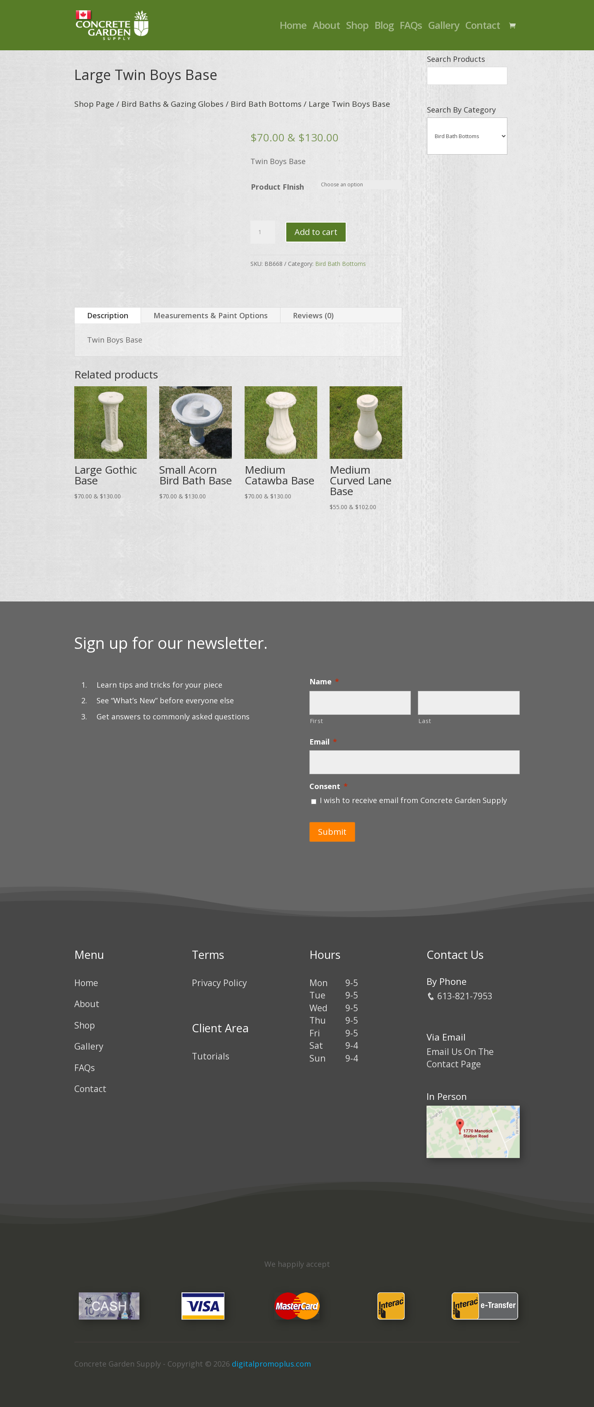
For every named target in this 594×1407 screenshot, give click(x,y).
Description (107, 315)
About (326, 27)
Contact (482, 27)
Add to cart (316, 231)
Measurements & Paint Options (210, 315)
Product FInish (277, 187)
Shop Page (94, 104)
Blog (384, 27)
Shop (357, 27)
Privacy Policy (219, 982)
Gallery (443, 27)
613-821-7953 (460, 995)
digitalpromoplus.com (271, 1363)
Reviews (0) (313, 315)
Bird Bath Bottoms (266, 104)
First (316, 720)
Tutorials (210, 1056)
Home (293, 27)
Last (424, 720)
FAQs (411, 27)
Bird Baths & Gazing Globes (172, 104)
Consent (328, 786)
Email (323, 742)
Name (324, 681)
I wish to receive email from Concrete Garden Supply (413, 800)
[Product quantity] (262, 232)
